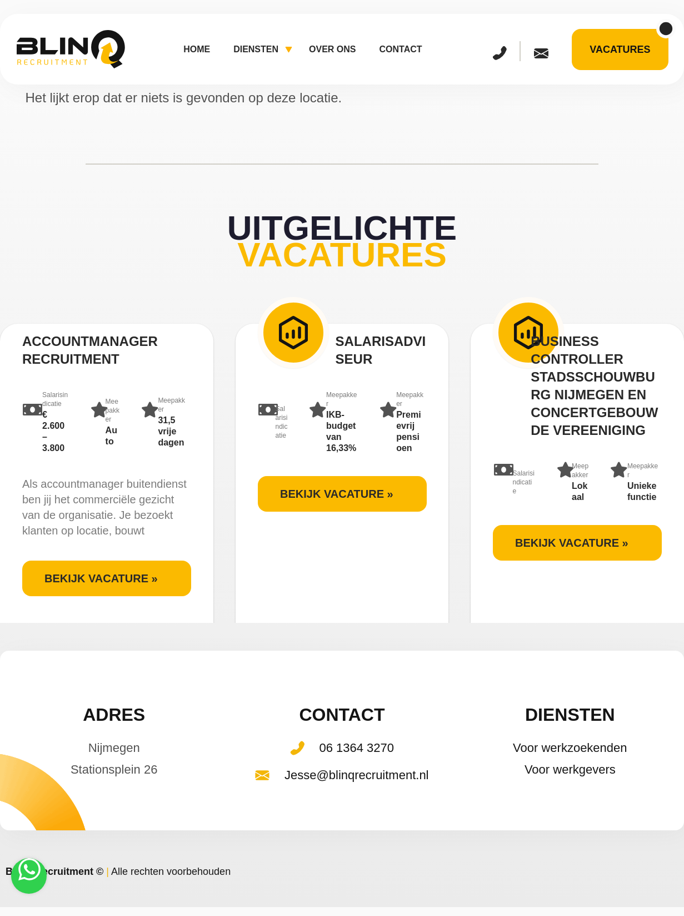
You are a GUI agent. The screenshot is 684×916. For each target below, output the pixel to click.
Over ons (332, 49)
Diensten (262, 50)
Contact (401, 49)
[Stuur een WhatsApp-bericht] (29, 876)
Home (196, 49)
